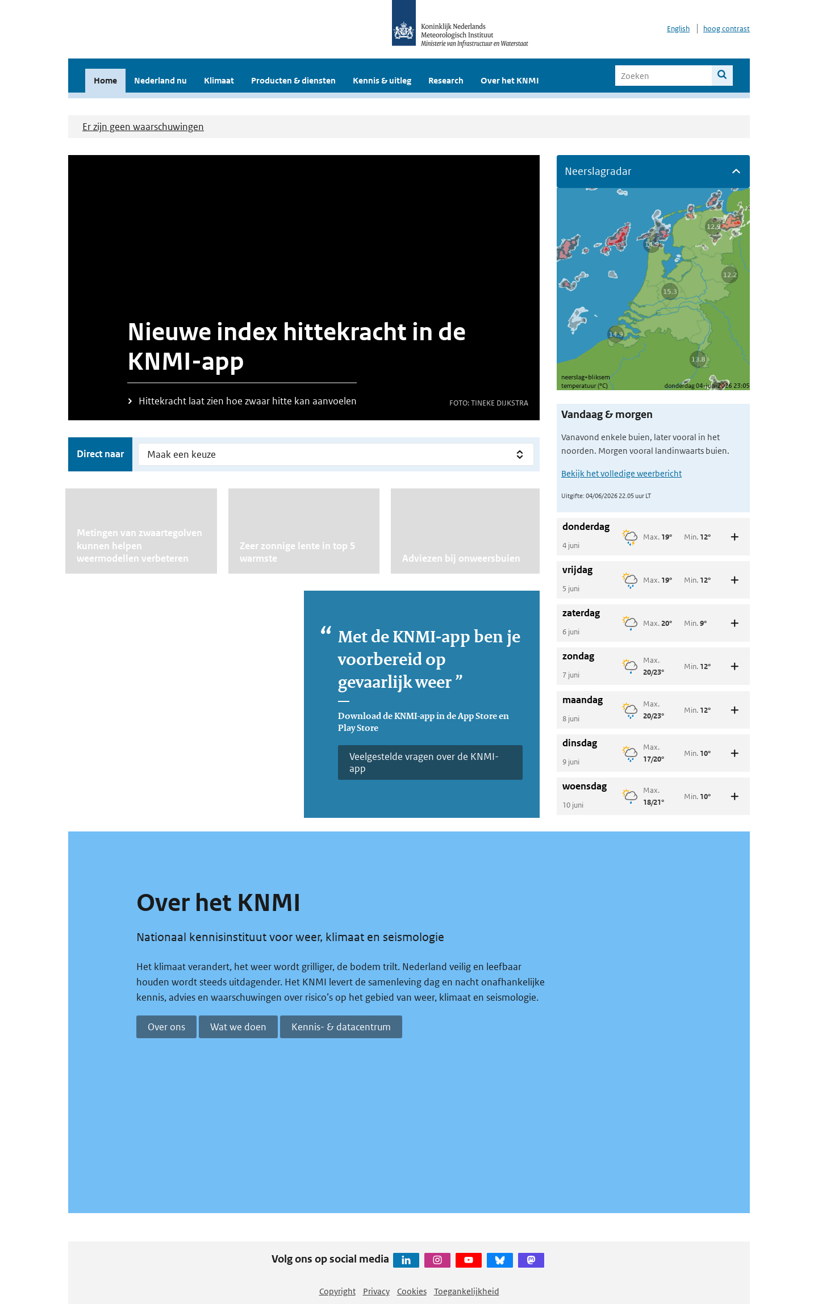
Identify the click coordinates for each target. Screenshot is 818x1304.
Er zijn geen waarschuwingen (143, 126)
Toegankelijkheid (466, 1291)
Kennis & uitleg (382, 80)
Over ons (166, 1027)
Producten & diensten (293, 80)
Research (446, 80)
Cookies (412, 1291)
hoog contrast (726, 29)
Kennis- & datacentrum (341, 1027)
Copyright (337, 1291)
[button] (653, 171)
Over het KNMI (510, 80)
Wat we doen (238, 1027)
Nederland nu (160, 80)
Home (105, 80)
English (678, 29)
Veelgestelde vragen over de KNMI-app (424, 762)
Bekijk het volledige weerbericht (621, 473)
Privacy (376, 1291)
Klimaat (219, 80)
